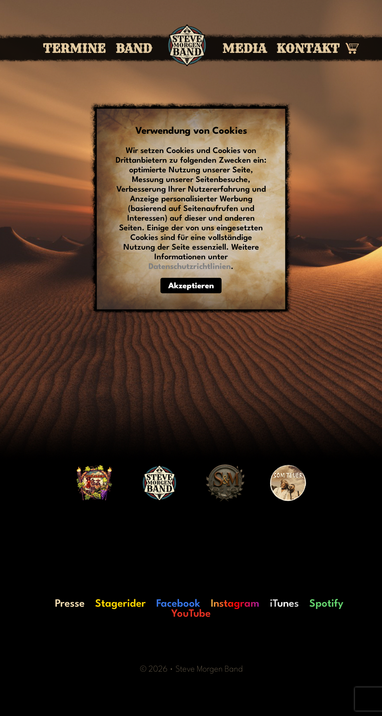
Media (244, 48)
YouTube (191, 614)
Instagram (235, 604)
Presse (70, 604)
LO (37, 604)
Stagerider (120, 604)
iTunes (284, 604)
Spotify (326, 604)
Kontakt (307, 48)
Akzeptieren (191, 286)
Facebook (178, 604)
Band (134, 48)
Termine (74, 48)
